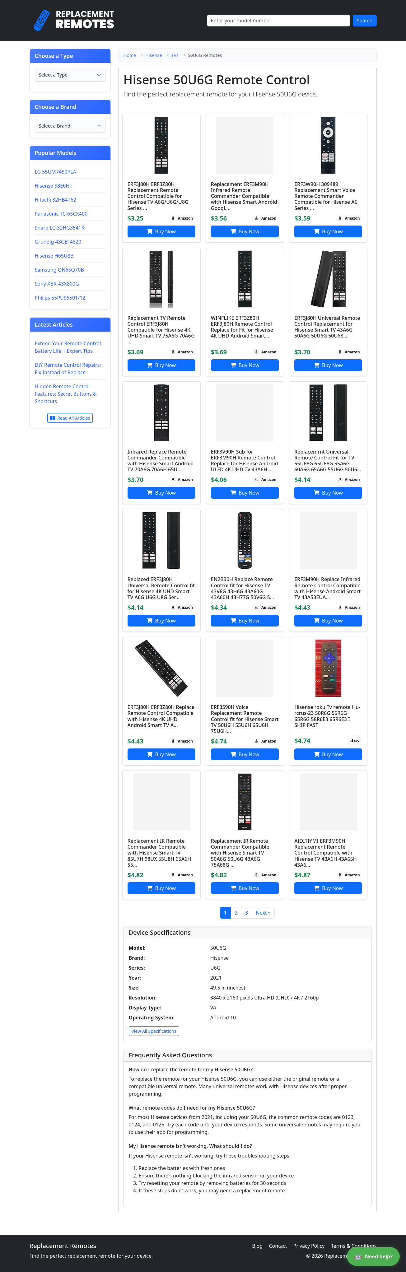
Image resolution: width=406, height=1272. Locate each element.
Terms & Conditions (354, 1245)
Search (365, 20)
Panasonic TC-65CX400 (61, 213)
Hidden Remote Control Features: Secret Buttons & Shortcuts (66, 394)
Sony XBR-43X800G (57, 283)
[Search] (278, 20)
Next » (263, 912)
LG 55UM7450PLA (55, 171)
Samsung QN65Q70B (59, 269)
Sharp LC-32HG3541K (60, 227)
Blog (257, 1245)
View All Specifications (154, 1031)
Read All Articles (70, 418)
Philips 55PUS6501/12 (60, 297)
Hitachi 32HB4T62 (56, 199)
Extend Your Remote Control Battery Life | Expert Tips (68, 347)
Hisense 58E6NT (53, 185)
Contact (278, 1245)
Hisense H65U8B (54, 255)
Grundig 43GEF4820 (58, 241)
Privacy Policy (308, 1245)
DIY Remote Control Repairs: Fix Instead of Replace (68, 368)
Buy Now (161, 231)
